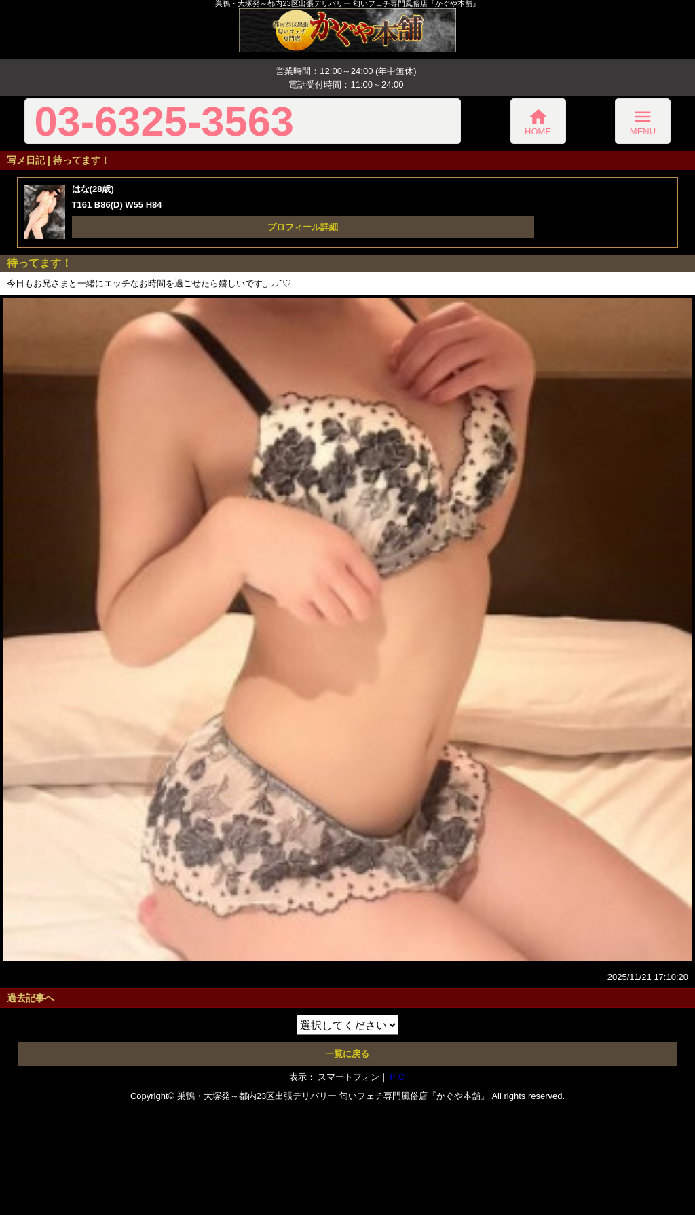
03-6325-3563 (164, 121)
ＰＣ (397, 1077)
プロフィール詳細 (302, 227)
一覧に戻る (347, 1054)
